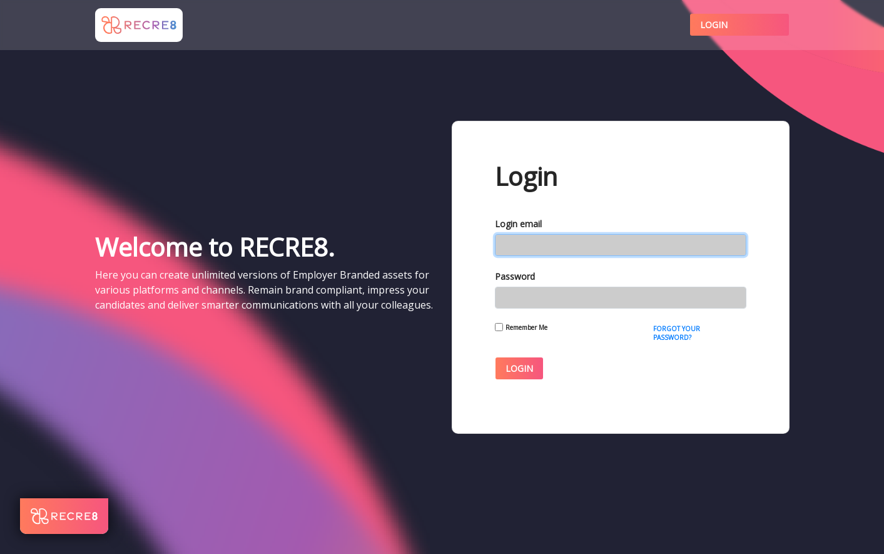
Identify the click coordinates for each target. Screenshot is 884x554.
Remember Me (526, 327)
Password (515, 276)
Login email (518, 224)
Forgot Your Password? (676, 333)
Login (714, 25)
